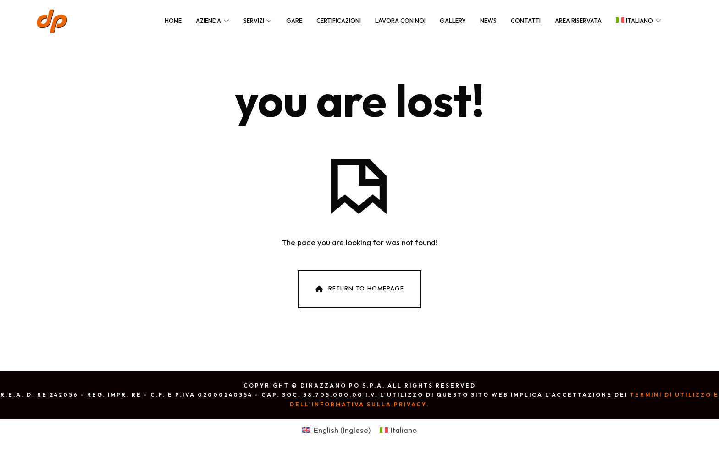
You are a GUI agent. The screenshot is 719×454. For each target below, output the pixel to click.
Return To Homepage (358, 289)
